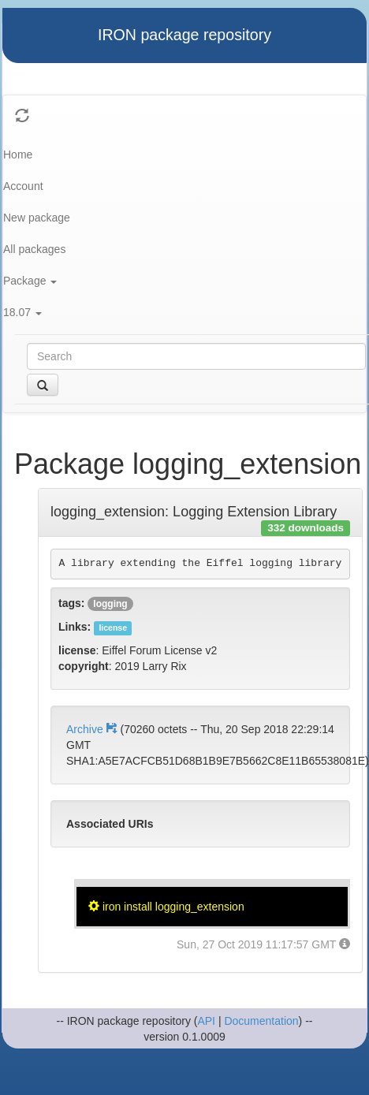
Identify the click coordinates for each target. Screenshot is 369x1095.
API (206, 1021)
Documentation (261, 1021)
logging (110, 603)
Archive (93, 729)
